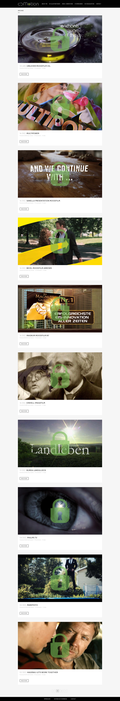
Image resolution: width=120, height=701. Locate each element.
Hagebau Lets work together (42, 672)
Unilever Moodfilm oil (39, 66)
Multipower (33, 133)
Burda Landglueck (36, 470)
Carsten (31, 68)
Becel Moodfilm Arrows (39, 268)
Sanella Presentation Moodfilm (43, 201)
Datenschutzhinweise (60, 699)
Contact (73, 699)
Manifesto (32, 605)
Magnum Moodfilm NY (38, 335)
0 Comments (38, 68)
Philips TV (32, 538)
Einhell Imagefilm (36, 403)
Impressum (47, 699)
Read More (24, 74)
